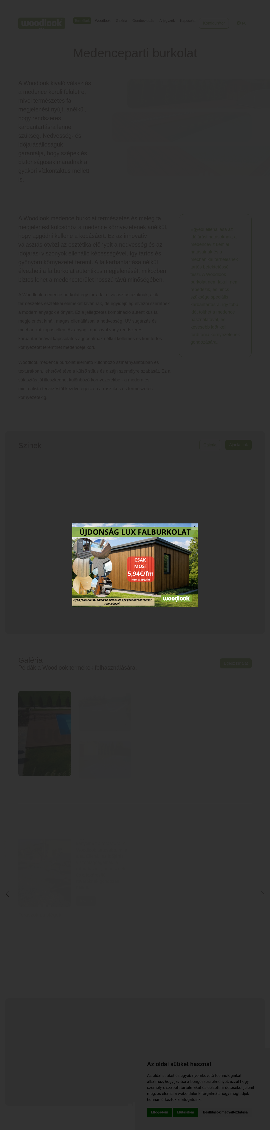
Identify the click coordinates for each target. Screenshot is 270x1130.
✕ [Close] (194, 526)
